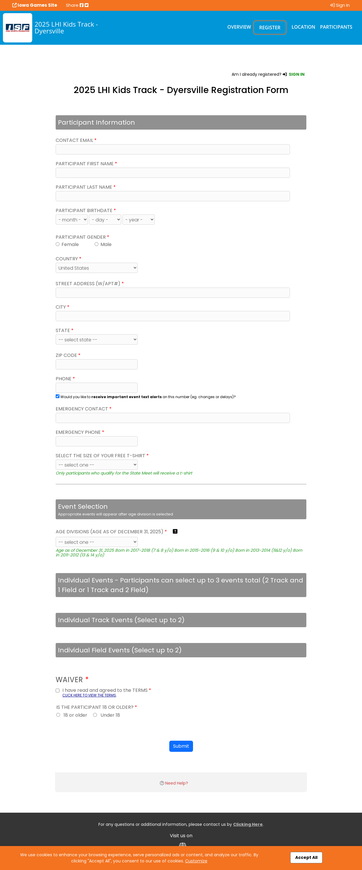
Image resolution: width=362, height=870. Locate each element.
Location (303, 27)
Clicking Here (248, 824)
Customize (196, 861)
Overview (239, 27)
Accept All (306, 857)
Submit (181, 746)
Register (270, 27)
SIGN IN (296, 74)
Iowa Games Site (34, 5)
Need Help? (176, 783)
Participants (336, 27)
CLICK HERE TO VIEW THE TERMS (89, 695)
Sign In (340, 5)
